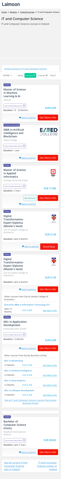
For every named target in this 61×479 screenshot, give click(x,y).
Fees (52, 75)
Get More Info (47, 117)
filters (6, 75)
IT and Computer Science (22, 18)
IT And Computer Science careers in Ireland (47, 466)
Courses (43, 75)
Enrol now (49, 246)
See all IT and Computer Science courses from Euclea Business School (30, 401)
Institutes (30, 75)
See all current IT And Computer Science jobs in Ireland (15, 466)
